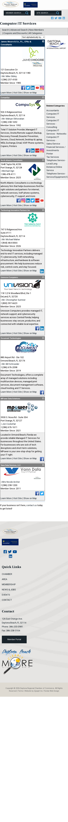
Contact (7, 600)
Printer (49, 153)
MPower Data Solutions (10, 399)
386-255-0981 (16, 626)
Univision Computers (9, 277)
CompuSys (5, 98)
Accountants (52, 110)
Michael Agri (7, 171)
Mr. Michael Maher (10, 239)
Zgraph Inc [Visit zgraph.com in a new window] (38, 691)
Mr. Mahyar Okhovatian (12, 118)
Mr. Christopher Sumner (13, 300)
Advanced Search (19, 30)
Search (5, 30)
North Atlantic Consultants (11, 160)
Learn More (6, 92)
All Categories (35, 33)
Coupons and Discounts (15, 33)
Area (4, 579)
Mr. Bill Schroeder (10, 364)
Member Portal (14, 639)
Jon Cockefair (8, 424)
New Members (36, 30)
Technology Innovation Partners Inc (15, 210)
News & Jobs (9, 589)
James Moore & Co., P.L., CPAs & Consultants (16, 43)
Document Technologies (11, 338)
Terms (20, 691)
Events (6, 594)
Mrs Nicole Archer (10, 482)
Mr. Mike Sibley (9, 76)
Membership (9, 584)
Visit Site (17, 92)
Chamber (7, 574)
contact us (31, 505)
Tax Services (52, 157)
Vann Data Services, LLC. (11, 465)
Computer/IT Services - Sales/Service (53, 140)
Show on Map (30, 92)
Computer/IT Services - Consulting (52, 123)
